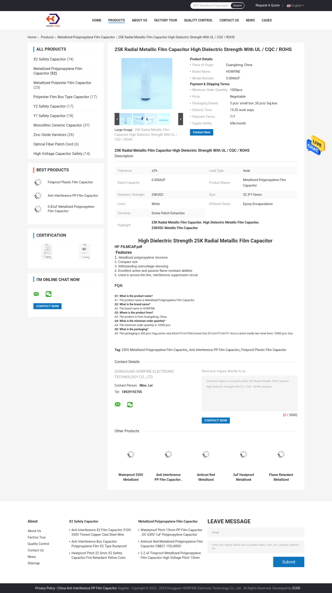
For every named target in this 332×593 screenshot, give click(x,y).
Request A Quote (268, 5)
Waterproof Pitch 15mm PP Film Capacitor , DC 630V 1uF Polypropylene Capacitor (171, 532)
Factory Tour (165, 20)
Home (96, 20)
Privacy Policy (45, 588)
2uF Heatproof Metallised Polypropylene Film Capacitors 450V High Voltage (244, 477)
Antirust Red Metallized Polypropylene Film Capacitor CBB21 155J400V (206, 477)
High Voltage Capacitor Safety (58, 153)
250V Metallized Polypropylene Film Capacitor (154, 350)
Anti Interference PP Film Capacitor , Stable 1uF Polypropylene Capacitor (168, 477)
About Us (139, 20)
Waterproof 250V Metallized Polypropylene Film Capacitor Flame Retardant (131, 477)
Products (116, 20)
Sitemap (34, 563)
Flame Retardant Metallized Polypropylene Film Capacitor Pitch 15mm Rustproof (281, 477)
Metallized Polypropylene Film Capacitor (86, 37)
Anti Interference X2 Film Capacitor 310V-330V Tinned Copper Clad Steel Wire (101, 532)
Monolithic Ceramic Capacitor (57, 125)
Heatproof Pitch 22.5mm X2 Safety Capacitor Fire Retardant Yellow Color (98, 555)
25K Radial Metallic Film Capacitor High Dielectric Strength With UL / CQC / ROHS (146, 134)
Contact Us (229, 20)
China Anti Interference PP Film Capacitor (87, 588)
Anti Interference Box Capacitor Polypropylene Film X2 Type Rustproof (99, 544)
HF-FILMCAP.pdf (128, 247)
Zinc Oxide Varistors (49, 135)
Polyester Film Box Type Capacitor (61, 97)
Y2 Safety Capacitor (49, 106)
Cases (267, 20)
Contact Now (201, 132)
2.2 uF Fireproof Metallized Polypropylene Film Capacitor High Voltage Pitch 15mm (171, 555)
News (250, 20)
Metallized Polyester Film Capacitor (62, 83)
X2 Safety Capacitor (49, 59)
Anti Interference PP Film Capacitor (73, 195)
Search (237, 5)
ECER (296, 588)
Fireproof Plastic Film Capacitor (70, 182)
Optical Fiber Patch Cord (53, 144)
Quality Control (198, 20)
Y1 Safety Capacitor (49, 116)
